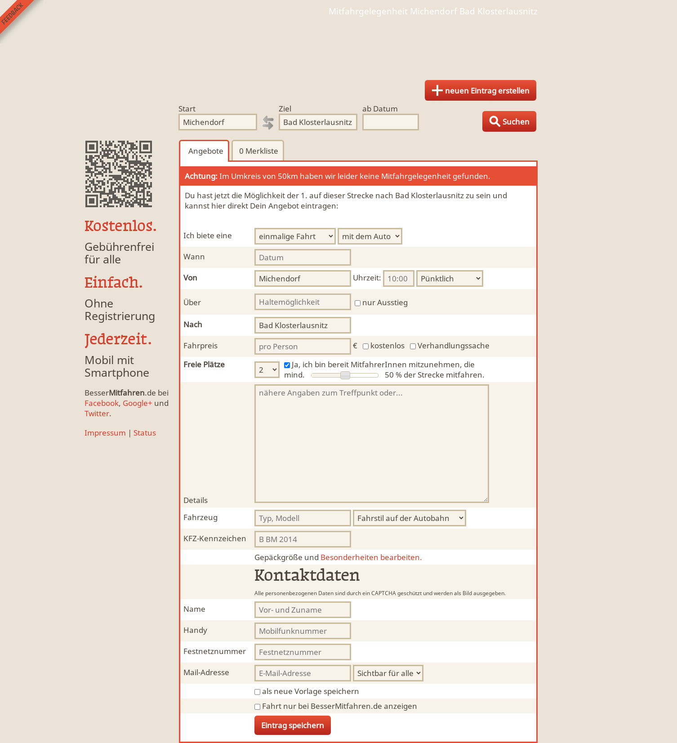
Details (195, 500)
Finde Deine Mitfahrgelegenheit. (338, 45)
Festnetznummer (214, 651)
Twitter (97, 413)
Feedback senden (22, 22)
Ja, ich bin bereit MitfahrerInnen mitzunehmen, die (383, 364)
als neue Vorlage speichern (310, 691)
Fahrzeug (200, 517)
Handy (195, 630)
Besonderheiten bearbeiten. (338, 557)
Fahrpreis (200, 345)
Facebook (102, 403)
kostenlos (387, 345)
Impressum (105, 432)
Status (145, 432)
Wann (194, 256)
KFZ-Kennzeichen (214, 538)
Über (192, 302)
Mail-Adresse (206, 672)
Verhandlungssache (454, 345)
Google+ (137, 403)
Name (194, 609)
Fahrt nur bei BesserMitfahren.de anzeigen (339, 706)
